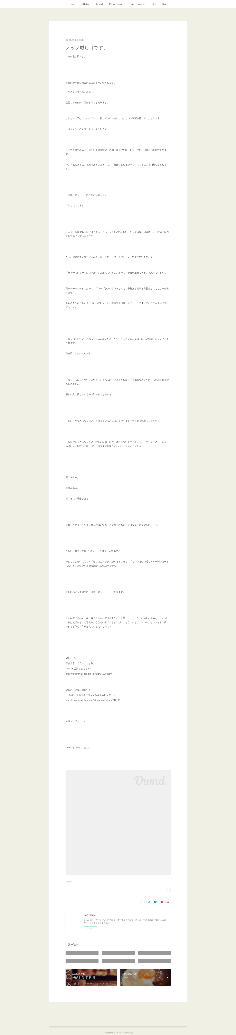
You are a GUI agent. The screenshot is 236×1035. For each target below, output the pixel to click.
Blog (164, 4)
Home (72, 4)
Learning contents (137, 4)
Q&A (154, 4)
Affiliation (85, 4)
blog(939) (69, 882)
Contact (99, 4)
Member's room (116, 4)
